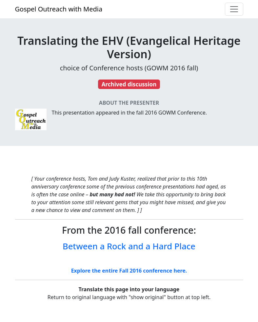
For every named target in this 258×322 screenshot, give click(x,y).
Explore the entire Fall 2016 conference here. (129, 270)
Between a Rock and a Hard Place (129, 246)
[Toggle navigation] (234, 9)
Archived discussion (129, 84)
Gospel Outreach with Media (59, 9)
